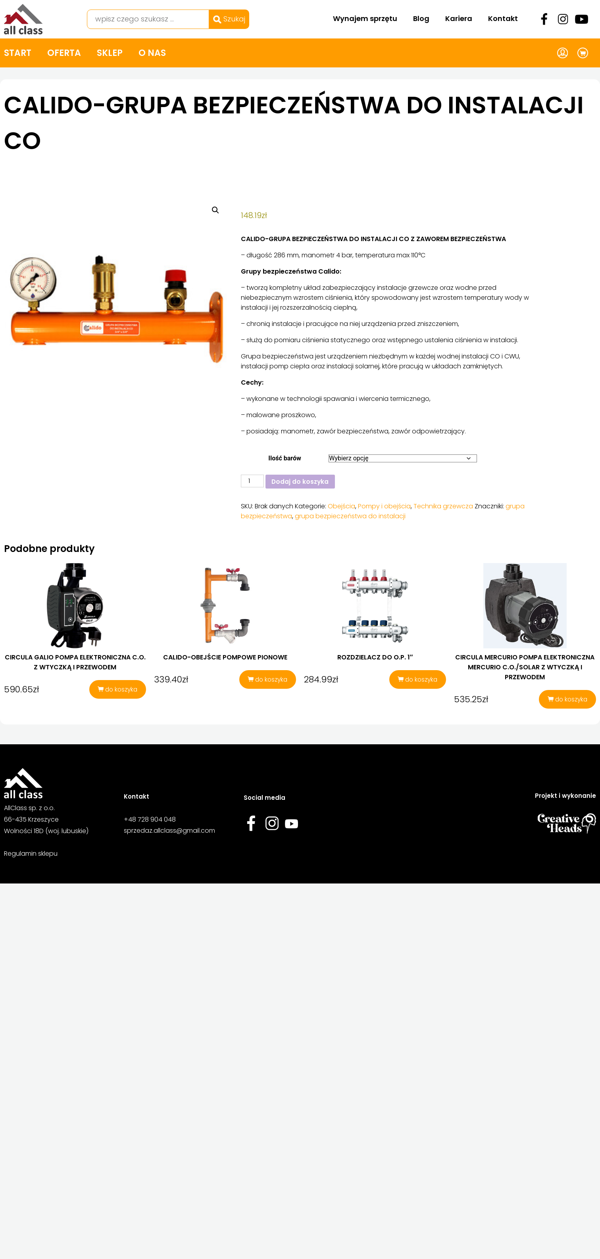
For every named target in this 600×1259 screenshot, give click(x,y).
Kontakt (503, 18)
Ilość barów (284, 458)
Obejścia (341, 506)
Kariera (458, 18)
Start (17, 53)
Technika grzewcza (443, 506)
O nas (152, 53)
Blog (421, 18)
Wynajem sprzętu (365, 18)
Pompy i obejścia (384, 506)
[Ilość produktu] (252, 481)
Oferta (64, 53)
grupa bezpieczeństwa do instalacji (350, 516)
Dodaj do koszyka (301, 481)
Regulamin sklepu (31, 855)
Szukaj (229, 19)
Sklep (110, 53)
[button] (215, 210)
